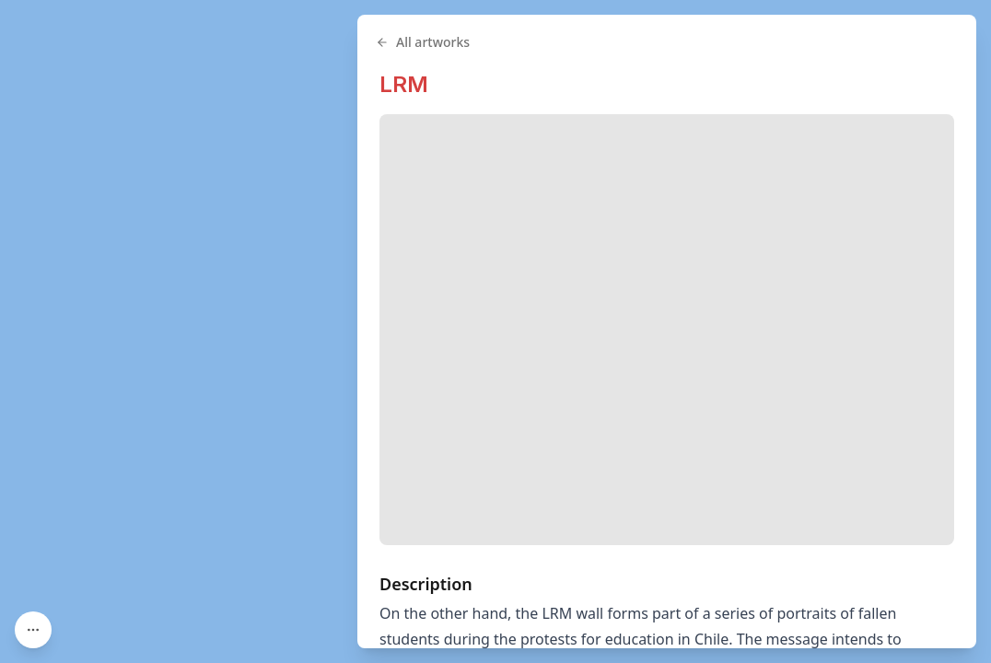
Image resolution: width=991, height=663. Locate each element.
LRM (403, 84)
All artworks (423, 42)
